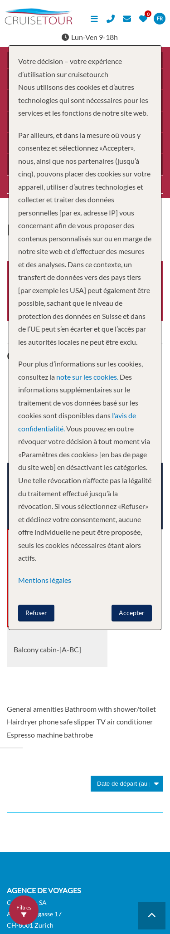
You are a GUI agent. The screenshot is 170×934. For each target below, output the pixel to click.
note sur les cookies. (87, 376)
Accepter (132, 612)
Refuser (36, 612)
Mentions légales (44, 580)
